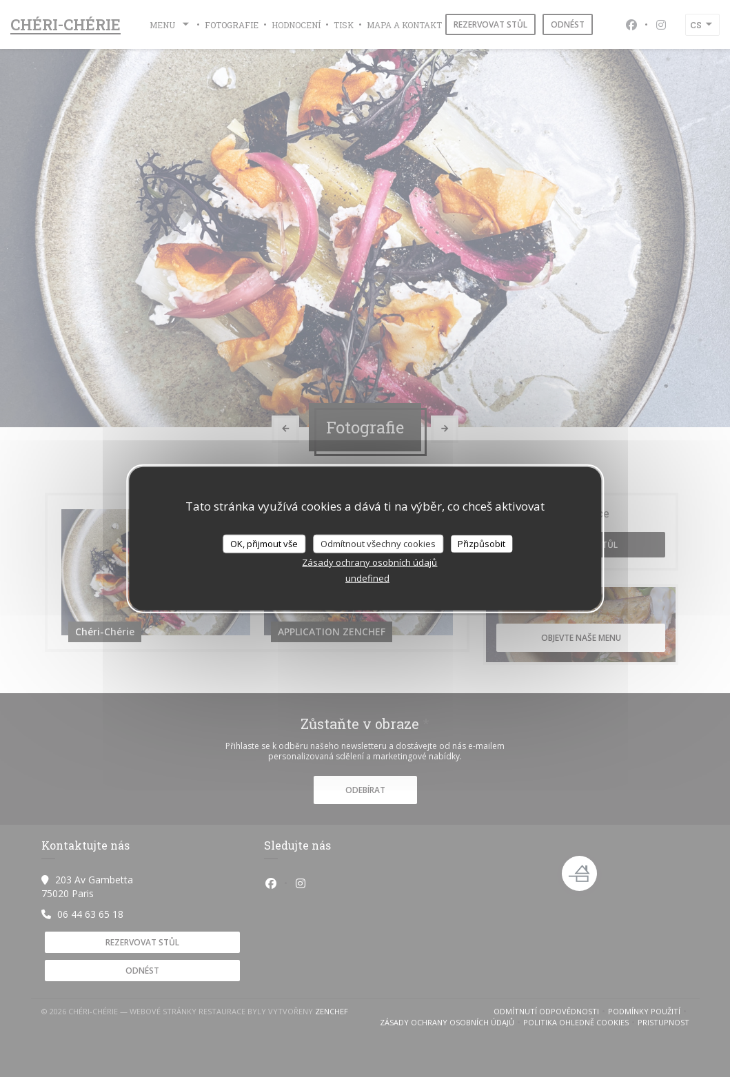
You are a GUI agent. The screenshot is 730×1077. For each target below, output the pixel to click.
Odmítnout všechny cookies (378, 543)
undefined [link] (367, 578)
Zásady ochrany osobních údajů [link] (369, 562)
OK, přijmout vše (264, 543)
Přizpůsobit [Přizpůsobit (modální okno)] (481, 543)
